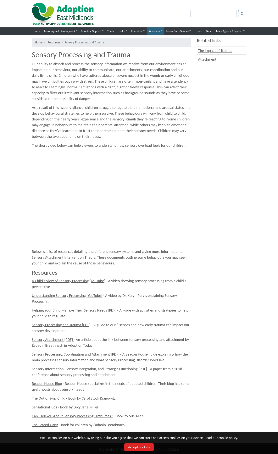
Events (198, 31)
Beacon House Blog (47, 383)
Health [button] (121, 31)
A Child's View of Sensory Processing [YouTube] (68, 281)
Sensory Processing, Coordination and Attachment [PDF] (75, 354)
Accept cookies (139, 447)
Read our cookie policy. (221, 437)
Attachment (207, 59)
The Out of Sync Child (48, 398)
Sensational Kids (44, 407)
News (209, 31)
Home (36, 31)
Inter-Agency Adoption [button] (229, 31)
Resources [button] (154, 31)
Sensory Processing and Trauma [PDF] (61, 325)
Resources (53, 42)
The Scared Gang (45, 425)
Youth (110, 31)
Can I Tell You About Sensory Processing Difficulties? (72, 416)
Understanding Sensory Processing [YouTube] (67, 295)
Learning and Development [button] (59, 31)
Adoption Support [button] (91, 31)
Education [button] (136, 31)
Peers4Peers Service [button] (177, 31)
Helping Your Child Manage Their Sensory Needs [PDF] (74, 310)
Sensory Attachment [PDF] (53, 339)
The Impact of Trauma (215, 50)
